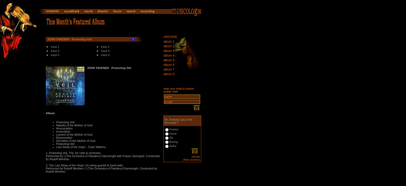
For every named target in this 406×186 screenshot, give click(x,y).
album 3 (169, 51)
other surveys (191, 159)
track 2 (105, 46)
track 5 (55, 55)
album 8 (169, 74)
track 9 (105, 55)
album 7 (169, 69)
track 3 (55, 50)
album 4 (169, 55)
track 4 (105, 50)
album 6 (169, 65)
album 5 (169, 60)
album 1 (169, 41)
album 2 (169, 46)
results (196, 156)
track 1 (55, 46)
